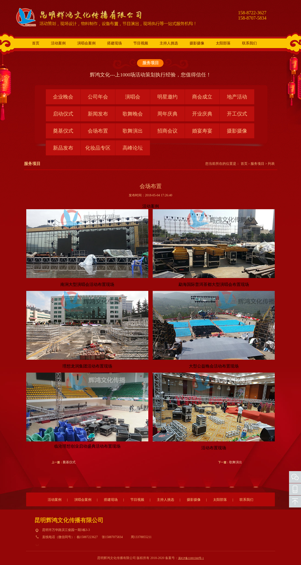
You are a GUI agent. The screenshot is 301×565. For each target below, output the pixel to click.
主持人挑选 (169, 43)
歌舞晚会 (133, 114)
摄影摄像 (197, 43)
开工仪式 (237, 114)
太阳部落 (223, 43)
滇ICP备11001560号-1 (191, 558)
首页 (35, 43)
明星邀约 (167, 97)
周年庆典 (167, 114)
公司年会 (98, 97)
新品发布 (63, 148)
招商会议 (167, 131)
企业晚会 (63, 97)
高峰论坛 (133, 148)
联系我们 (249, 43)
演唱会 (132, 97)
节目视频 (140, 43)
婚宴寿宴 (202, 131)
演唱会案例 (86, 43)
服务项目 (150, 63)
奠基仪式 (63, 131)
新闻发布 (98, 114)
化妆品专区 (98, 148)
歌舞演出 (133, 131)
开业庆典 (202, 114)
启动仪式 (63, 114)
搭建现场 (114, 43)
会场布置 (98, 131)
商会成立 (202, 97)
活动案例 (58, 43)
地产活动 (237, 97)
